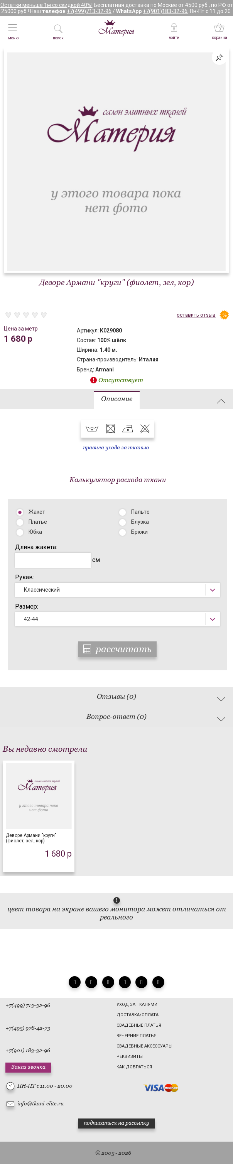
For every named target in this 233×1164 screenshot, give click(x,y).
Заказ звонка (28, 1067)
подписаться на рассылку (116, 1123)
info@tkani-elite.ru (40, 1103)
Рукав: (24, 577)
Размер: (26, 606)
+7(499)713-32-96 (89, 11)
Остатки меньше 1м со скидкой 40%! (46, 5)
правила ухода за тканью (116, 447)
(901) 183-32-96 (31, 1050)
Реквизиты (130, 1056)
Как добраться (134, 1067)
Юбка (35, 532)
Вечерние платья (137, 1035)
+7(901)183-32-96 (165, 11)
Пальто (140, 512)
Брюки (139, 532)
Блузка (140, 522)
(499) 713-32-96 (31, 1005)
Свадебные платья (139, 1025)
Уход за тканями (137, 1004)
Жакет (37, 512)
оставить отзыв (196, 315)
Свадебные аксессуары (144, 1046)
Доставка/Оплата (138, 1014)
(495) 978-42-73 (31, 1028)
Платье (38, 522)
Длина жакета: (36, 547)
